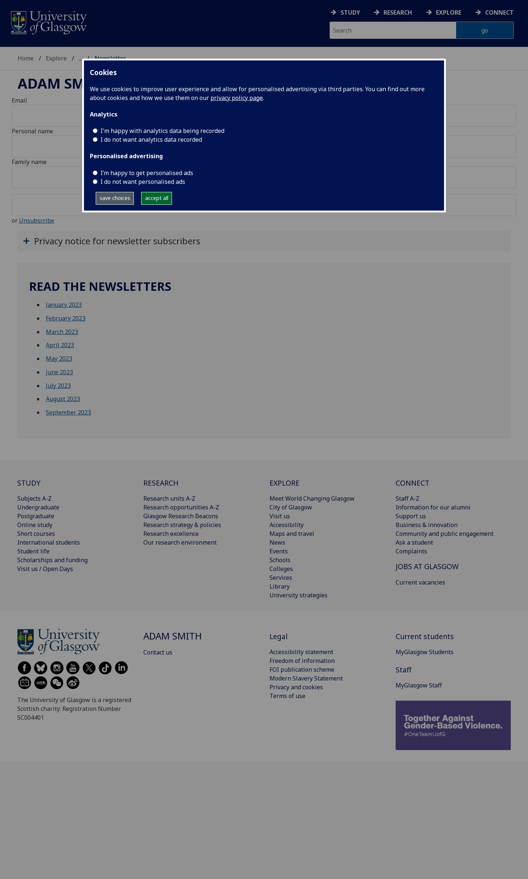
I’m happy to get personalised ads (146, 173)
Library (280, 586)
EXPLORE (285, 483)
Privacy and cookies (296, 687)
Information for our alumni (433, 507)
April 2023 (60, 345)
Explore (448, 12)
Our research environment (180, 542)
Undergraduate (38, 507)
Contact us (157, 652)
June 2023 (59, 372)
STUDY (28, 483)
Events (279, 551)
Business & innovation (427, 525)
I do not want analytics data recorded (151, 140)
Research (398, 12)
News (277, 542)
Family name (29, 162)
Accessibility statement (301, 652)
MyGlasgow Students (425, 652)
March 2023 (62, 332)
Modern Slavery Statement (306, 678)
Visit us (280, 516)
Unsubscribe (36, 220)
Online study (34, 525)
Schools (280, 560)
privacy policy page (236, 98)
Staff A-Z (407, 498)
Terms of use (287, 696)
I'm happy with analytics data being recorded (162, 131)
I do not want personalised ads (142, 182)
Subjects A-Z (34, 498)
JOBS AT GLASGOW (427, 566)
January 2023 (64, 305)
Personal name (32, 131)
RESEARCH (161, 483)
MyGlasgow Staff (419, 685)
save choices (115, 197)
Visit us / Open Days (45, 569)
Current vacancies (420, 582)
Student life (33, 551)
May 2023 (59, 359)
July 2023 (58, 386)
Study (350, 12)
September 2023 (68, 412)
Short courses (36, 534)
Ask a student (414, 542)
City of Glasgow (291, 507)
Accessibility (287, 525)
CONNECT (412, 483)
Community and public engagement (445, 534)
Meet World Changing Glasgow (312, 498)
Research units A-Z (169, 498)
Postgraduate (35, 516)
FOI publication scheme (302, 669)
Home (26, 58)
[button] (264, 241)
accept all (156, 197)
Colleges (281, 569)
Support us (411, 516)
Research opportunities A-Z (181, 507)
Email (19, 100)
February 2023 (65, 318)
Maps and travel (292, 534)
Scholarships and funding (52, 560)
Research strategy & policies (182, 525)
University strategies (298, 595)
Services (281, 578)
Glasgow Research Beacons (180, 516)
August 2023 (63, 399)
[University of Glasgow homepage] (48, 22)
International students (48, 542)
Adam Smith (63, 83)
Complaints (411, 551)
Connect (499, 12)
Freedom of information (302, 661)
